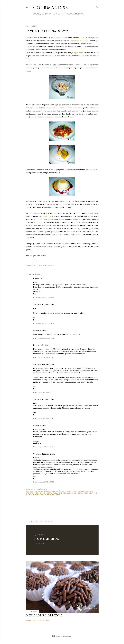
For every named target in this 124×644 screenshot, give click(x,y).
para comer (58, 14)
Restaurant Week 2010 (79, 40)
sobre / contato (42, 14)
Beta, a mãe (38, 345)
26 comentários (43, 620)
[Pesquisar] (97, 7)
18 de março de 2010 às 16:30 (43, 447)
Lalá (35, 278)
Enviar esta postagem (46, 265)
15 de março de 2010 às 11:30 (43, 357)
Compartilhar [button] (31, 265)
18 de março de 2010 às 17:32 (43, 482)
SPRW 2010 (48, 216)
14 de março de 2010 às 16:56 (43, 297)
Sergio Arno (78, 53)
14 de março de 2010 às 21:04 (43, 323)
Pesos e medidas (46, 539)
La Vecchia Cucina (59, 37)
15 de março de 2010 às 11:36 (43, 418)
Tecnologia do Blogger (62, 636)
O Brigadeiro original (44, 615)
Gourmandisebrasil (41, 304)
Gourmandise (50, 8)
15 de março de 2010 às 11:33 (43, 392)
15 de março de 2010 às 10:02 (43, 338)
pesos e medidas (75, 14)
